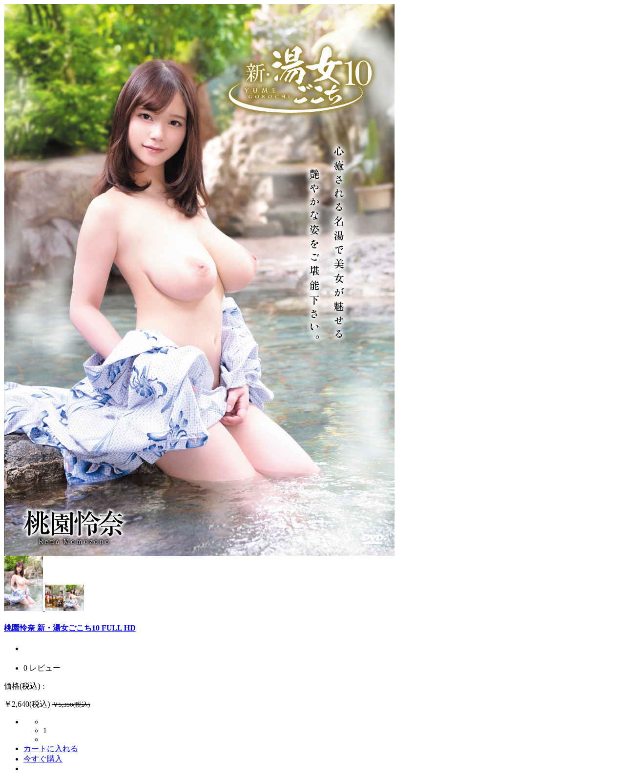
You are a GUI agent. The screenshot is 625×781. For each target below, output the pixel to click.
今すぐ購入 (42, 759)
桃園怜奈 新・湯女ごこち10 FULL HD (70, 628)
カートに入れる (50, 748)
